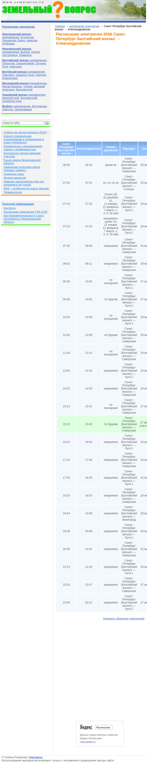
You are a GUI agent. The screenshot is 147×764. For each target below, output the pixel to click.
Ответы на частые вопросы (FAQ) (25, 132)
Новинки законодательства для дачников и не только (24, 183)
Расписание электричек (18, 26)
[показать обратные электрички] (123, 618)
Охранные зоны (14, 174)
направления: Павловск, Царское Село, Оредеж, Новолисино (24, 75)
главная (60, 26)
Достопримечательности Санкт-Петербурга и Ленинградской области (24, 219)
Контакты (9, 208)
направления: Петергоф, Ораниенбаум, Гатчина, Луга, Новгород (24, 63)
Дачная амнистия (15, 177)
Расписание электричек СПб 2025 (25, 211)
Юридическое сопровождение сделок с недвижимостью (23, 148)
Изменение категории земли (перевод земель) (22, 168)
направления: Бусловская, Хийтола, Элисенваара (25, 108)
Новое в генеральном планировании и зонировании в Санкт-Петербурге (24, 139)
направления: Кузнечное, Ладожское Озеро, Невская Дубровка (19, 39)
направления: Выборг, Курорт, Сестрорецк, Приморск (21, 52)
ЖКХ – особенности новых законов (26, 188)
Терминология (13, 192)
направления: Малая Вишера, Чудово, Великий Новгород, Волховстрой (24, 86)
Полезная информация (18, 204)
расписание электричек (84, 26)
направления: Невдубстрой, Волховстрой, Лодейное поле (24, 98)
